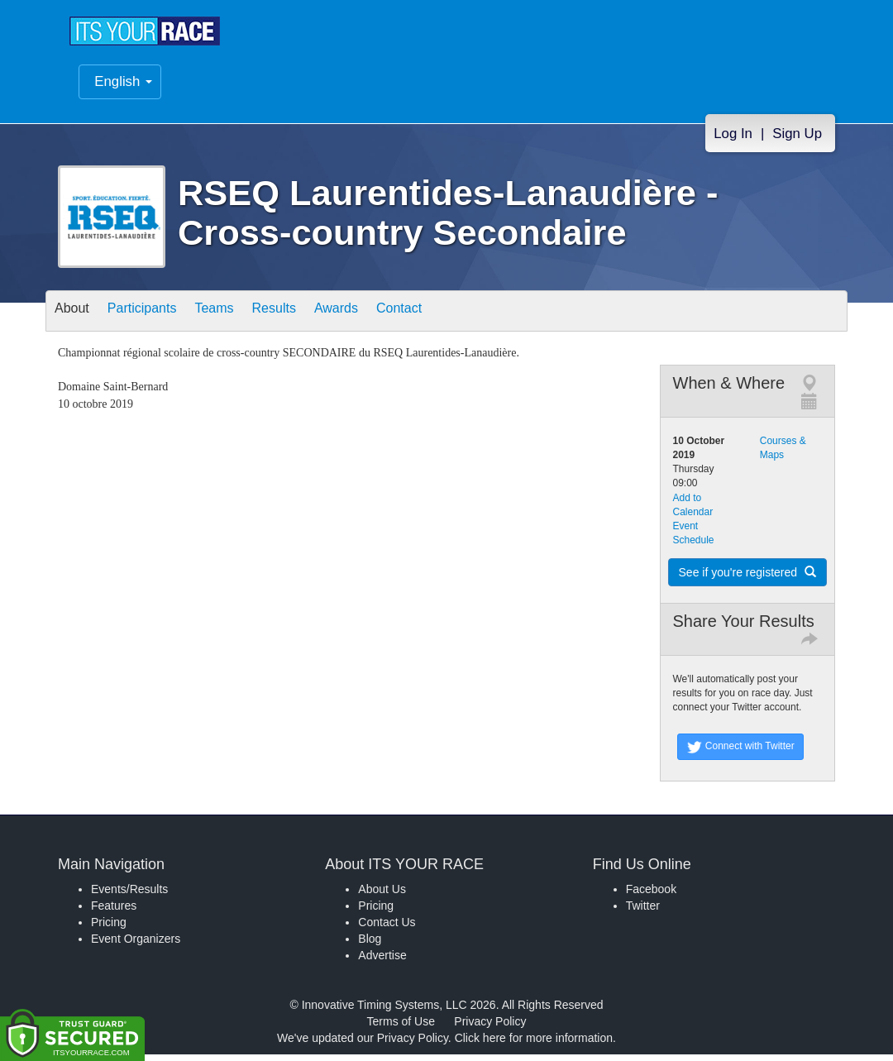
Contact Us (386, 928)
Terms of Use (401, 1028)
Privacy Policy (490, 1028)
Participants (158, 319)
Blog (369, 945)
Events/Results (129, 895)
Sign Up (797, 145)
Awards (384, 319)
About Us (382, 895)
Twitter (643, 912)
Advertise (382, 961)
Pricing (109, 928)
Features (113, 912)
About (77, 319)
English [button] (123, 93)
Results (311, 319)
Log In (733, 145)
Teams (241, 319)
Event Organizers (135, 945)
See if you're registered (747, 578)
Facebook (651, 895)
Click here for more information (534, 1044)
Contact (457, 319)
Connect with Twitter (740, 753)
